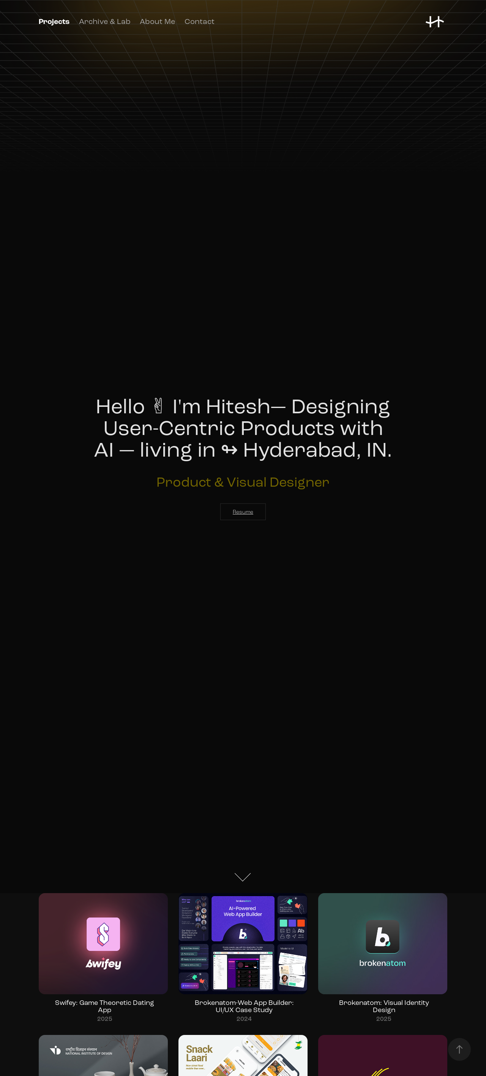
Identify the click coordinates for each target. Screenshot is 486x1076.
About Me (157, 21)
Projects (54, 22)
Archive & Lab (105, 21)
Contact (200, 21)
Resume (243, 512)
